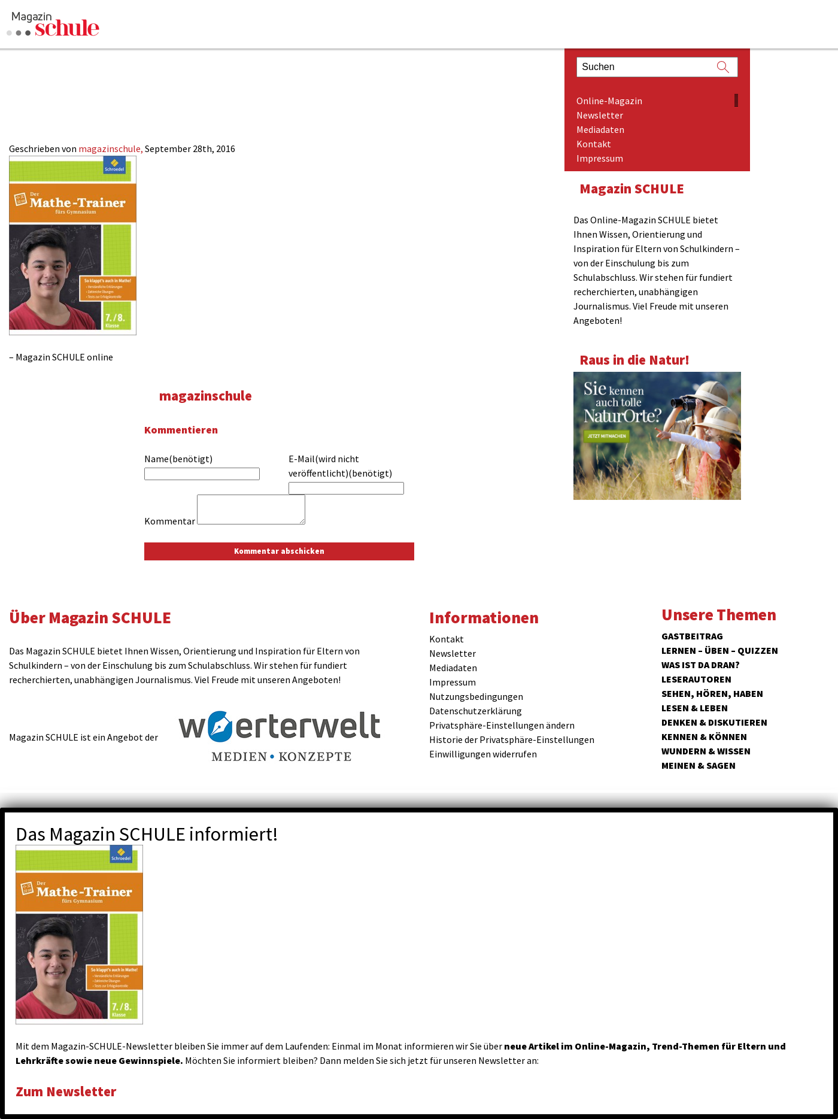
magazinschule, (111, 148)
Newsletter (599, 115)
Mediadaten (600, 129)
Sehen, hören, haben (712, 693)
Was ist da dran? (700, 665)
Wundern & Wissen (706, 751)
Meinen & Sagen (698, 765)
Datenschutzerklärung (475, 711)
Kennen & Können (704, 736)
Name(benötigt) (178, 459)
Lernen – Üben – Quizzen (719, 650)
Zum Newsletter (66, 1091)
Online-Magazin (609, 101)
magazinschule (205, 395)
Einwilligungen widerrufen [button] (483, 754)
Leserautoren (696, 679)
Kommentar (169, 521)
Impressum (599, 158)
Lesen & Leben (694, 708)
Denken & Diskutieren (714, 722)
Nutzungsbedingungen (476, 696)
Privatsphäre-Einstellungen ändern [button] (502, 725)
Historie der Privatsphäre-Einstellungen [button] (511, 739)
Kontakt (593, 144)
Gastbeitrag (692, 636)
